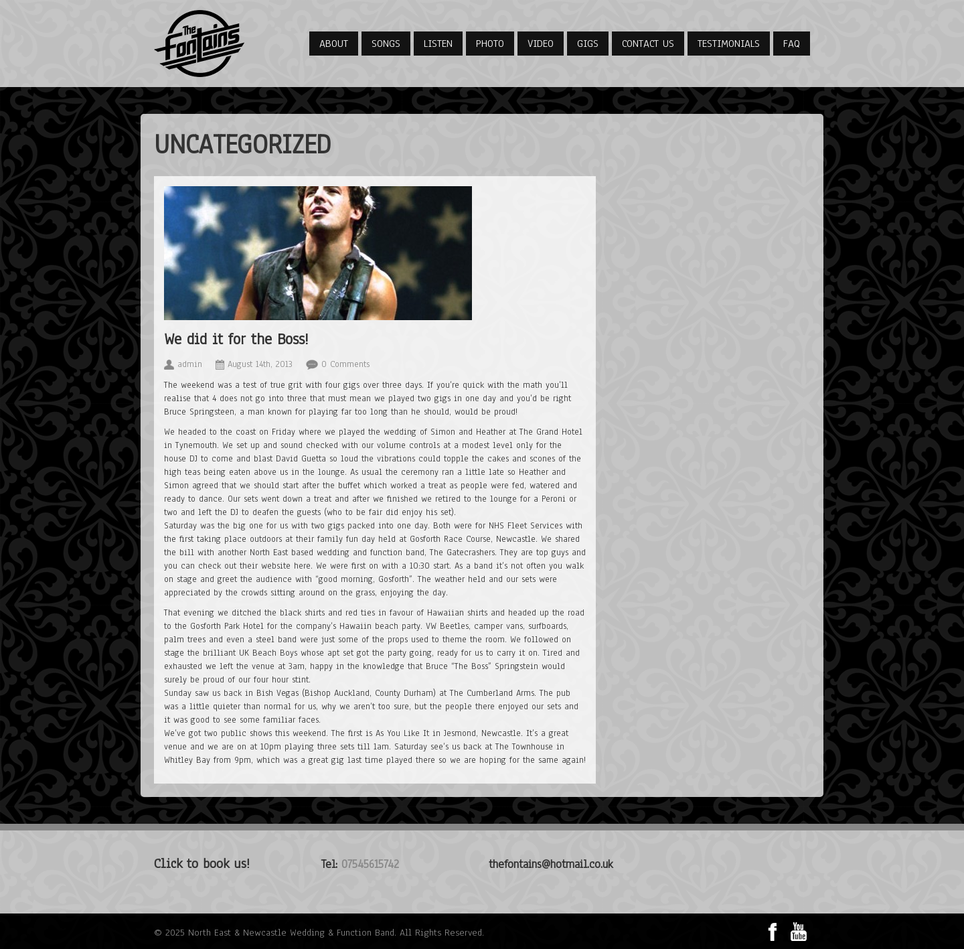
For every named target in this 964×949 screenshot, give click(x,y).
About (333, 43)
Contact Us (648, 43)
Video (541, 43)
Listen (438, 43)
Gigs (587, 43)
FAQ (791, 43)
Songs (386, 43)
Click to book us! (202, 864)
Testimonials (729, 43)
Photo (490, 43)
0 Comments (345, 364)
